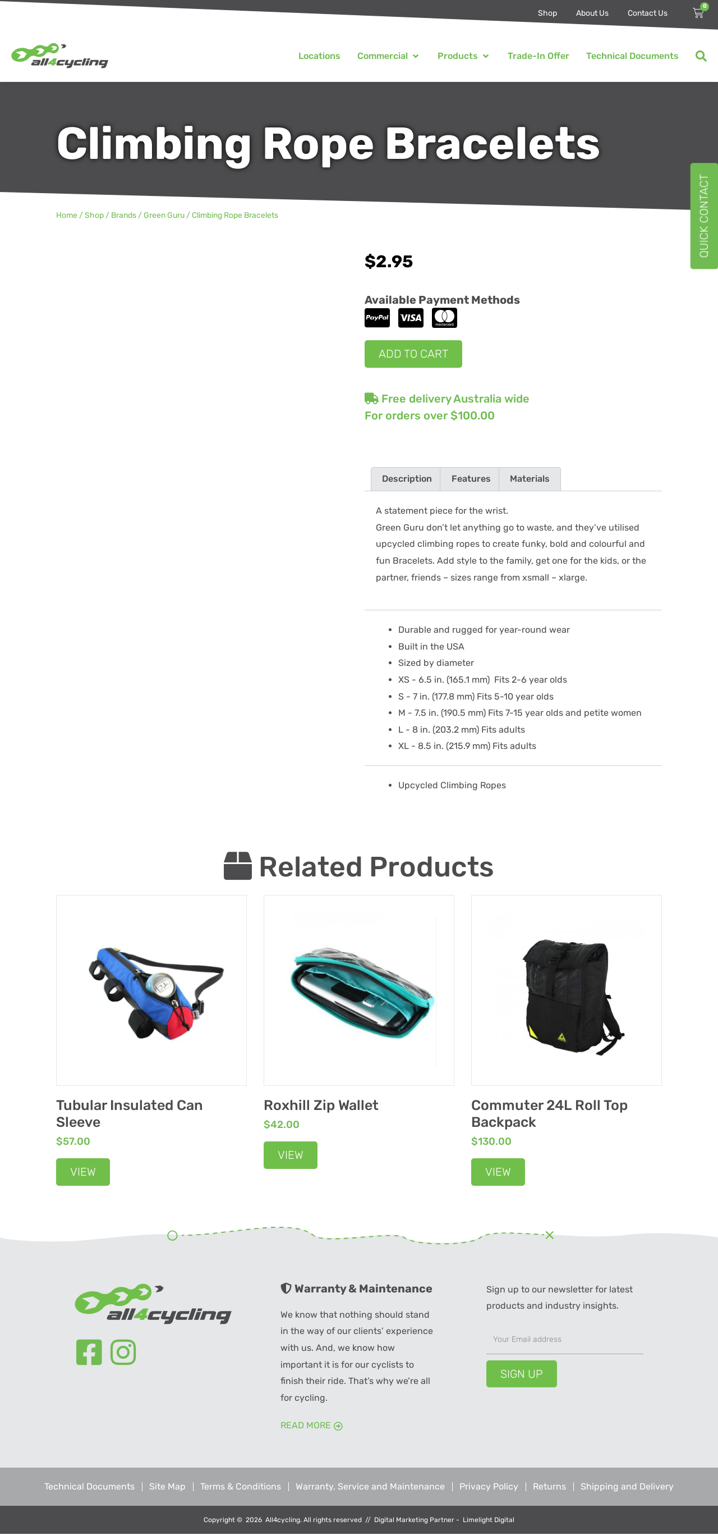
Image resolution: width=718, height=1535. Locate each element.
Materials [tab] (530, 479)
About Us (592, 13)
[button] (389, 56)
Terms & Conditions (240, 1487)
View (83, 1172)
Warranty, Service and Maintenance (370, 1487)
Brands (123, 215)
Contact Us (648, 13)
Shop (547, 13)
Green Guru (164, 215)
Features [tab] (471, 479)
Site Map (167, 1487)
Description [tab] (407, 479)
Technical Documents (89, 1487)
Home (66, 215)
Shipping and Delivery (627, 1487)
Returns (549, 1487)
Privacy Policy (488, 1487)
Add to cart (413, 353)
